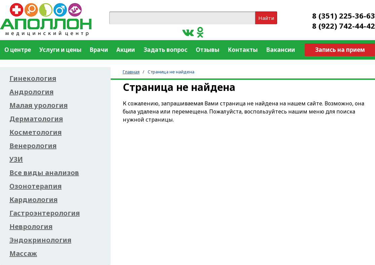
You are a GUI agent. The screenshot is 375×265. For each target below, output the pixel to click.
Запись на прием (340, 50)
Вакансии (280, 50)
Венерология (33, 145)
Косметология (35, 132)
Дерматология (36, 118)
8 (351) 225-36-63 (343, 15)
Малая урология (38, 105)
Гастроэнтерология (44, 213)
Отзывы (207, 50)
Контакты (243, 50)
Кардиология (33, 199)
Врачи (99, 50)
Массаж (23, 253)
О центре (17, 50)
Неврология (30, 226)
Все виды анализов (44, 172)
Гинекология (32, 78)
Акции (125, 50)
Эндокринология (40, 240)
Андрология (31, 92)
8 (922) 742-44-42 (343, 26)
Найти (266, 17)
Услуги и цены (60, 50)
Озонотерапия (35, 186)
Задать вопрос (165, 50)
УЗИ (16, 159)
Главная (131, 72)
